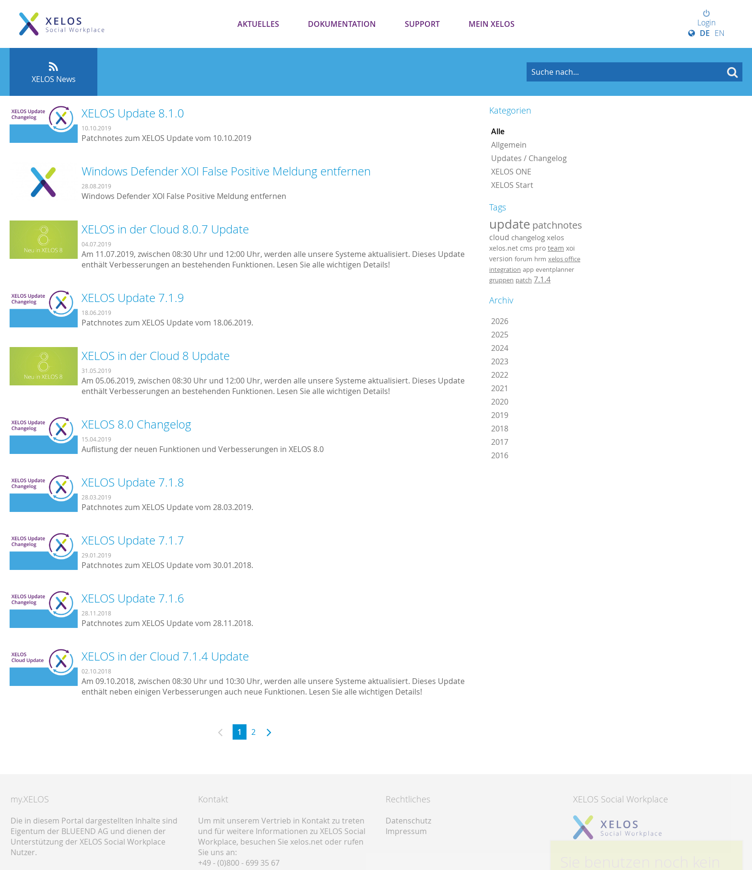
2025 (499, 334)
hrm (540, 259)
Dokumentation (342, 24)
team (556, 248)
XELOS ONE (511, 171)
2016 (499, 455)
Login (706, 19)
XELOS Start (512, 185)
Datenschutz (408, 820)
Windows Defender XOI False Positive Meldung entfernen (226, 171)
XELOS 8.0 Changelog (136, 424)
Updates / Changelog (529, 158)
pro (540, 248)
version (501, 259)
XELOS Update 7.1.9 (133, 297)
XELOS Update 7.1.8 (133, 482)
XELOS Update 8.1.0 (133, 113)
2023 (499, 361)
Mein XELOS (492, 24)
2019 (499, 415)
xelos (555, 237)
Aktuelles (258, 24)
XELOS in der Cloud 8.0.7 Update (165, 229)
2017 (499, 442)
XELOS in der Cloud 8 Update (156, 355)
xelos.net (503, 248)
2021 (499, 388)
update (509, 224)
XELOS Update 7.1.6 (133, 598)
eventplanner (555, 269)
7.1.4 (542, 279)
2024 (499, 348)
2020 (499, 401)
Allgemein (509, 144)
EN (720, 33)
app (528, 269)
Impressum (406, 831)
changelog (528, 237)
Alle (498, 131)
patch (524, 280)
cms (526, 248)
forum (523, 259)
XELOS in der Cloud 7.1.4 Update (165, 656)
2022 (499, 375)
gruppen (501, 280)
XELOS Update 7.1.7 (133, 540)
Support (422, 24)
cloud (499, 237)
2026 (499, 321)
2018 (499, 428)
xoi (570, 248)
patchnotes (557, 225)
